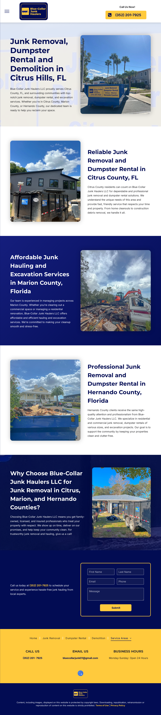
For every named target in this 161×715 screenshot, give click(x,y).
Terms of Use (102, 705)
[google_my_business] (80, 673)
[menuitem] (33, 638)
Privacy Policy (118, 705)
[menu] (7, 11)
